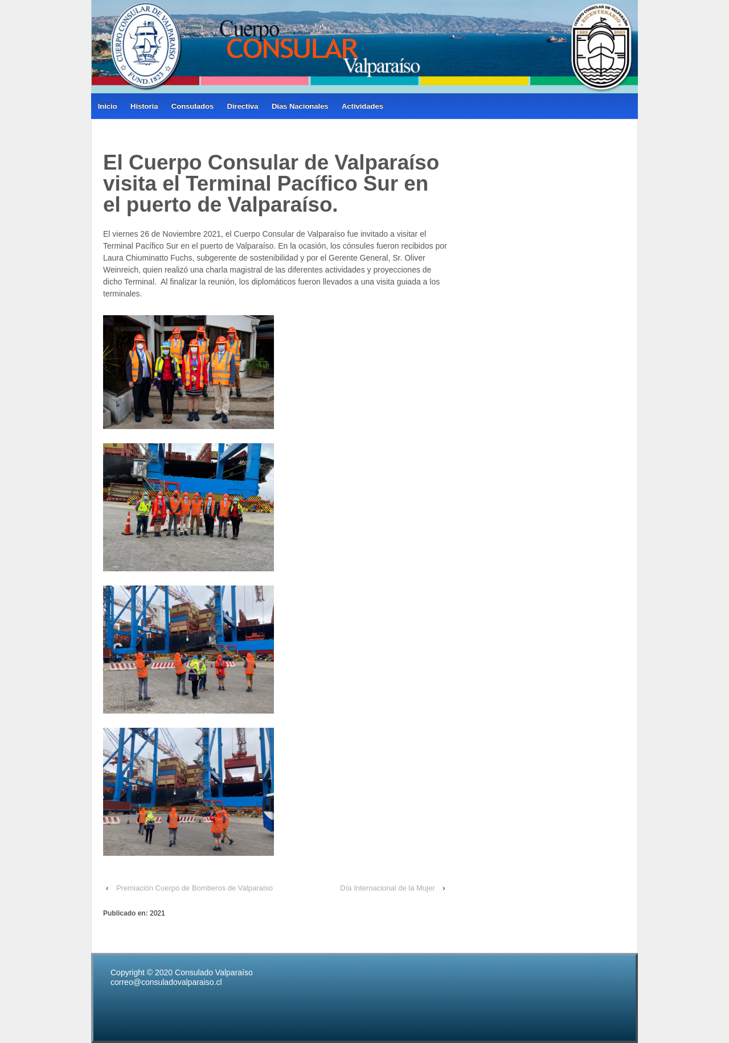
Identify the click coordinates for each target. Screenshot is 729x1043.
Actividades (362, 106)
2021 (157, 913)
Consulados (192, 106)
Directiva (243, 106)
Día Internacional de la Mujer (387, 888)
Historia (144, 106)
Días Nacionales (300, 106)
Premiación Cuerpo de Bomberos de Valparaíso (194, 888)
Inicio (107, 106)
